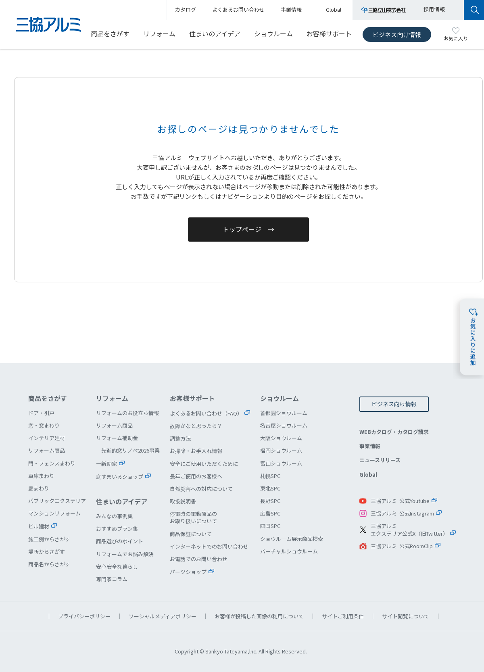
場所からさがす (46, 551)
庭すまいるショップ (119, 476)
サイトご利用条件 (343, 616)
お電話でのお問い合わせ (198, 559)
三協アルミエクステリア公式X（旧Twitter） (409, 529)
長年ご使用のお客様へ (196, 476)
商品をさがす (110, 33)
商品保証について (191, 534)
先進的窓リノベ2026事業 (130, 450)
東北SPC (270, 488)
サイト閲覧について (405, 616)
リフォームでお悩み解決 (125, 554)
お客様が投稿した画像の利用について (259, 616)
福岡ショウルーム (281, 450)
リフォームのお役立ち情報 (127, 413)
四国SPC (270, 526)
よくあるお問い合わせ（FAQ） (206, 413)
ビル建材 (38, 526)
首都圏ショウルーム (283, 413)
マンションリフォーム (54, 513)
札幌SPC (270, 476)
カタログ (185, 9)
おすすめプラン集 (117, 528)
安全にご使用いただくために (204, 463)
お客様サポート (329, 33)
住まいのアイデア (214, 33)
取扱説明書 (183, 501)
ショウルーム (273, 33)
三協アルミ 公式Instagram (402, 513)
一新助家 (106, 463)
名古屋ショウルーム (283, 425)
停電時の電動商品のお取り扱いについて (193, 517)
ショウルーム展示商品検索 (291, 539)
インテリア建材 (46, 438)
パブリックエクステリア (57, 501)
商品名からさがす (49, 564)
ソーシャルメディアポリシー (162, 616)
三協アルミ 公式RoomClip (402, 546)
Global (368, 474)
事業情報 (369, 446)
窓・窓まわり (44, 425)
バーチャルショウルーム (289, 551)
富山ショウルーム (281, 463)
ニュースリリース (380, 460)
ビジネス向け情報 (397, 34)
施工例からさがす (49, 539)
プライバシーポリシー (84, 616)
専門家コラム (111, 579)
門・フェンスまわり (51, 463)
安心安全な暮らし (117, 566)
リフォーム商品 (46, 450)
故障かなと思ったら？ (196, 426)
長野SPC (270, 501)
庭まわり (38, 488)
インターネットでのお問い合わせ (209, 546)
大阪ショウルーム (281, 438)
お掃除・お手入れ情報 (196, 451)
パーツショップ (188, 572)
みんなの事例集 (114, 516)
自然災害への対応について (201, 489)
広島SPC (270, 513)
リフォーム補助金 (117, 438)
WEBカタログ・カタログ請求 (394, 432)
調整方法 (180, 438)
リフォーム (159, 33)
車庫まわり (41, 476)
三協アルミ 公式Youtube (400, 501)
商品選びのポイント (119, 541)
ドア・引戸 (41, 413)
